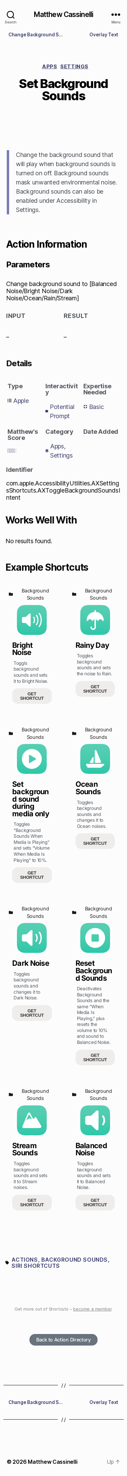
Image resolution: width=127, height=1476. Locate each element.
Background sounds (74, 1259)
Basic (96, 406)
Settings (74, 66)
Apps (49, 66)
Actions (25, 1259)
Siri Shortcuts (36, 1265)
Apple (21, 400)
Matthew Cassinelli (63, 14)
